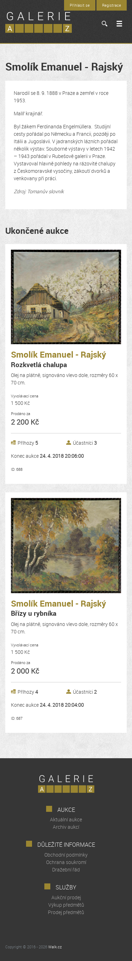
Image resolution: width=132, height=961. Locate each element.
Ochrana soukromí (66, 862)
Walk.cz (55, 946)
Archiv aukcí (66, 826)
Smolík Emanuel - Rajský (58, 359)
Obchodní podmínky (66, 854)
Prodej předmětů (66, 912)
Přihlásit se (80, 5)
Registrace (111, 5)
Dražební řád (66, 869)
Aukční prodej (66, 897)
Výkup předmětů (66, 904)
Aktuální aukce (66, 819)
